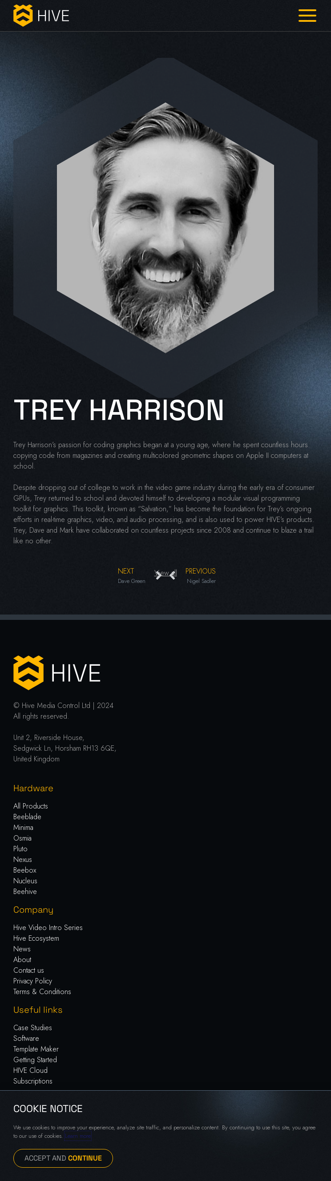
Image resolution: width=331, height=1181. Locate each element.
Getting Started (35, 1060)
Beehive (25, 891)
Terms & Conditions (42, 992)
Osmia (22, 838)
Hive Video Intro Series (48, 927)
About (22, 960)
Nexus (22, 859)
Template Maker (36, 1049)
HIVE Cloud (30, 1070)
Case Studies (32, 1028)
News (22, 949)
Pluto (20, 849)
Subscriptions (32, 1081)
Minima (23, 827)
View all (165, 573)
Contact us (28, 970)
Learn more (78, 1136)
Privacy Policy (32, 981)
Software (26, 1038)
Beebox (24, 870)
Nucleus (25, 881)
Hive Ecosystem (36, 938)
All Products (30, 806)
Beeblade (27, 817)
